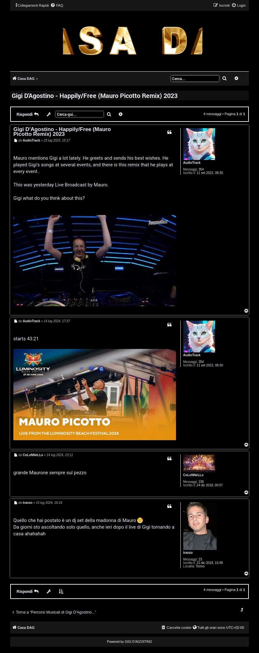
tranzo (188, 552)
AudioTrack (191, 162)
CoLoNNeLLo (193, 475)
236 (201, 481)
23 (200, 559)
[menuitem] (56, 5)
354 (201, 169)
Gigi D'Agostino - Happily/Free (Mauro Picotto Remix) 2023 (95, 95)
